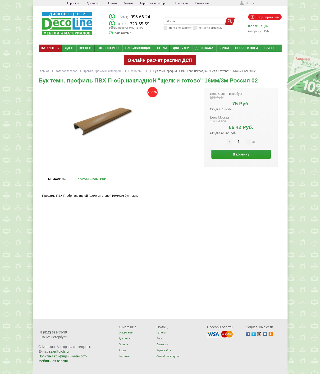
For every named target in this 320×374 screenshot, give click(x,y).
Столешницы (108, 48)
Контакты (181, 3)
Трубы (269, 48)
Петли (162, 48)
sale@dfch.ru (123, 33)
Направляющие (138, 48)
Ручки (224, 48)
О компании (126, 332)
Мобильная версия (53, 361)
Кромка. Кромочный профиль (102, 71)
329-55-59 (133, 24)
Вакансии (202, 3)
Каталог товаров (66, 71)
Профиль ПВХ (137, 71)
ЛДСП (69, 48)
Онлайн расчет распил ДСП (160, 60)
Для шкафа (204, 48)
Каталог (161, 332)
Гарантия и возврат (154, 3)
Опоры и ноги (246, 48)
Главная (44, 71)
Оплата (112, 3)
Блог (159, 338)
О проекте (73, 3)
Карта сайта (163, 350)
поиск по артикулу (210, 27)
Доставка (93, 3)
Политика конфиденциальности (63, 356)
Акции (128, 3)
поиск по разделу (180, 27)
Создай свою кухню (168, 356)
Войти (250, 3)
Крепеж (85, 48)
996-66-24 (133, 16)
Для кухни (181, 48)
